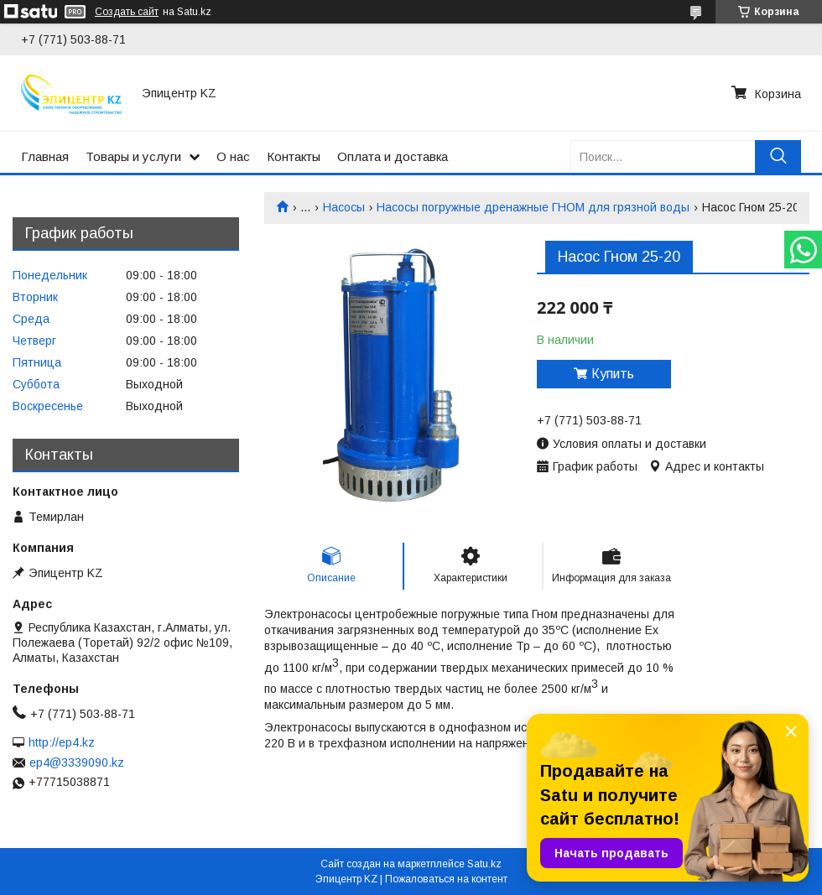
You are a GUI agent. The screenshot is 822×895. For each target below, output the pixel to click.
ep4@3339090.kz (76, 762)
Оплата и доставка (392, 156)
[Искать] (778, 156)
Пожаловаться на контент (446, 879)
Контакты (293, 156)
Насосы (344, 207)
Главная (45, 156)
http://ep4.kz (62, 742)
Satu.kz (484, 864)
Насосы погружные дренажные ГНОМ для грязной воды (533, 207)
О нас (233, 156)
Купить (612, 374)
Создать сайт (127, 12)
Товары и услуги (133, 156)
